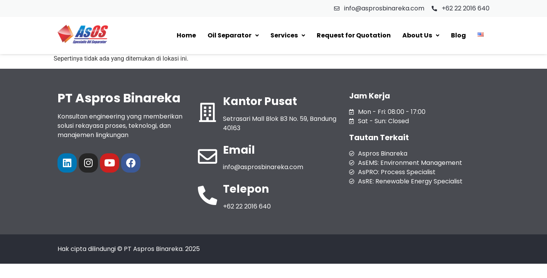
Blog (458, 35)
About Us (420, 35)
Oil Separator (233, 35)
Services (287, 35)
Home (186, 35)
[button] (233, 35)
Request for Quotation (354, 35)
